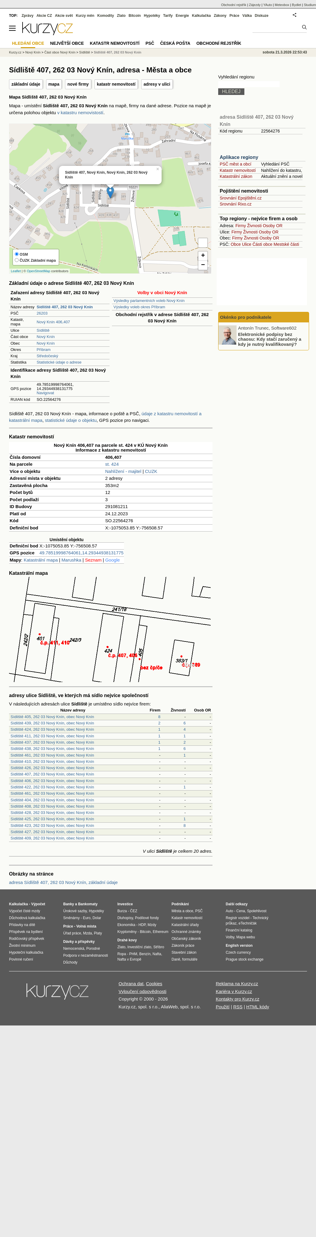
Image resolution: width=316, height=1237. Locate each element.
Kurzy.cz (15, 52)
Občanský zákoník (186, 939)
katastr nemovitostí (116, 84)
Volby (230, 937)
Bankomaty (88, 904)
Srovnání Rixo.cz (236, 204)
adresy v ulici (157, 84)
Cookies (154, 983)
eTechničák (248, 923)
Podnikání (180, 904)
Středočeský (47, 356)
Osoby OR (272, 225)
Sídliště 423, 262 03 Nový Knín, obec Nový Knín (52, 825)
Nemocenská (73, 948)
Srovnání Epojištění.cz (241, 198)
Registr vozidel (237, 918)
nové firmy (78, 84)
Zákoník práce (183, 945)
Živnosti (254, 225)
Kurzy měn (85, 16)
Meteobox (282, 5)
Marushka (71, 559)
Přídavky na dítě (22, 925)
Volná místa (86, 926)
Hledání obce (28, 43)
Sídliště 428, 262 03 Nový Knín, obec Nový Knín (52, 812)
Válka (247, 16)
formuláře (189, 959)
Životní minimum (22, 945)
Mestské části (286, 244)
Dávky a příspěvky (79, 942)
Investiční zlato (139, 947)
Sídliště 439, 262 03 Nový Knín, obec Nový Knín (52, 723)
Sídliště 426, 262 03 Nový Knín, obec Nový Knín (52, 768)
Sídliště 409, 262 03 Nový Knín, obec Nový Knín (52, 838)
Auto (229, 911)
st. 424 (112, 464)
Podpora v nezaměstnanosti (85, 955)
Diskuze (261, 16)
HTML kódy (257, 1006)
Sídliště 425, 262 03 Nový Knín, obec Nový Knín (52, 819)
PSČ (149, 43)
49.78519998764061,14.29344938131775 (81, 552)
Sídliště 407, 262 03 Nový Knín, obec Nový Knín (52, 774)
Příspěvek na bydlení (26, 932)
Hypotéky (152, 16)
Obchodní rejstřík (233, 5)
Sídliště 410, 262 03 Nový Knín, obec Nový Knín (52, 761)
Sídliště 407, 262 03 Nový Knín (117, 52)
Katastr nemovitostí (238, 170)
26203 (42, 313)
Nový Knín (46, 336)
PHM (133, 954)
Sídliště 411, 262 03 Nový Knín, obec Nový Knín (52, 736)
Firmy (240, 225)
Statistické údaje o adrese (59, 362)
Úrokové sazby (75, 911)
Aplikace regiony (239, 157)
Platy (98, 933)
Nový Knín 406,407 (53, 322)
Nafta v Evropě (129, 959)
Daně (176, 959)
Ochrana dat (131, 983)
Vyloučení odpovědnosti (142, 991)
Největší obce (67, 43)
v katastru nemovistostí (80, 112)
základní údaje (25, 84)
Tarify (168, 16)
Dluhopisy (125, 918)
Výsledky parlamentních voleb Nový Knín (148, 300)
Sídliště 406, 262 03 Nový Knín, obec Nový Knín (52, 780)
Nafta (157, 954)
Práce (235, 16)
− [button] (203, 265)
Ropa (121, 954)
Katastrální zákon (236, 176)
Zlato (121, 16)
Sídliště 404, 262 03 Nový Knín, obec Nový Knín (52, 800)
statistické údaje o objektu (71, 420)
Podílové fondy (147, 918)
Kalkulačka (201, 16)
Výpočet (38, 904)
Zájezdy (255, 5)
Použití (223, 1006)
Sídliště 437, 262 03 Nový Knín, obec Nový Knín (52, 742)
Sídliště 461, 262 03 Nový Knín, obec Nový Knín (52, 755)
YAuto (267, 5)
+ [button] (203, 256)
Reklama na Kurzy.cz (237, 983)
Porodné (93, 948)
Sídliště (43, 330)
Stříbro (158, 947)
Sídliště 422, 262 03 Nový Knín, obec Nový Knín (52, 787)
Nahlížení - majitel (123, 471)
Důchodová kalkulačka (27, 918)
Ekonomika (126, 925)
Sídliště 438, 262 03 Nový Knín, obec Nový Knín (52, 748)
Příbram (44, 349)
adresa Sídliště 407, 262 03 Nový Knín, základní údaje (63, 882)
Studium (310, 5)
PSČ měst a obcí (235, 164)
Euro (86, 918)
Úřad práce (72, 933)
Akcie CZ (44, 16)
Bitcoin (135, 16)
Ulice (246, 244)
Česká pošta (175, 43)
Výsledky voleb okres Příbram (139, 307)
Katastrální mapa (41, 559)
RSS (238, 1006)
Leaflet (16, 271)
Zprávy (27, 16)
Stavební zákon (184, 952)
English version (239, 945)
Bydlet (296, 5)
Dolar (96, 918)
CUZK (151, 471)
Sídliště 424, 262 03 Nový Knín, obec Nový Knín (52, 729)
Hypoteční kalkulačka (26, 952)
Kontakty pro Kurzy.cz (237, 998)
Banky (68, 904)
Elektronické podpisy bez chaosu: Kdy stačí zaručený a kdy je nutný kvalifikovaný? (269, 338)
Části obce (262, 244)
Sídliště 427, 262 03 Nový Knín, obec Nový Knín (52, 832)
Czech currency (238, 952)
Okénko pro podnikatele (245, 317)
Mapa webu (245, 937)
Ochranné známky (186, 932)
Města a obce (182, 911)
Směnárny (71, 918)
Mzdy (152, 925)
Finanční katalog (239, 930)
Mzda (87, 933)
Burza (122, 911)
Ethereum (160, 932)
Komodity (105, 16)
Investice (125, 904)
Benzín (144, 954)
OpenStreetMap (38, 271)
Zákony (220, 16)
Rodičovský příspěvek (26, 939)
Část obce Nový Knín (59, 52)
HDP (142, 925)
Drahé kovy (127, 940)
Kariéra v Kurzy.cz (234, 991)
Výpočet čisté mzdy (24, 911)
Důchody (70, 962)
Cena (240, 911)
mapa (54, 84)
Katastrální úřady (185, 925)
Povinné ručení (21, 959)
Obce (236, 244)
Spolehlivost (257, 911)
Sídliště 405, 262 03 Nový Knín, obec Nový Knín (52, 716)
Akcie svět (64, 16)
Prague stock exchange (244, 959)
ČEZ (133, 911)
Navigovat (45, 393)
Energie (182, 16)
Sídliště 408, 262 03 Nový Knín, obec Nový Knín (52, 806)
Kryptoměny (127, 932)
